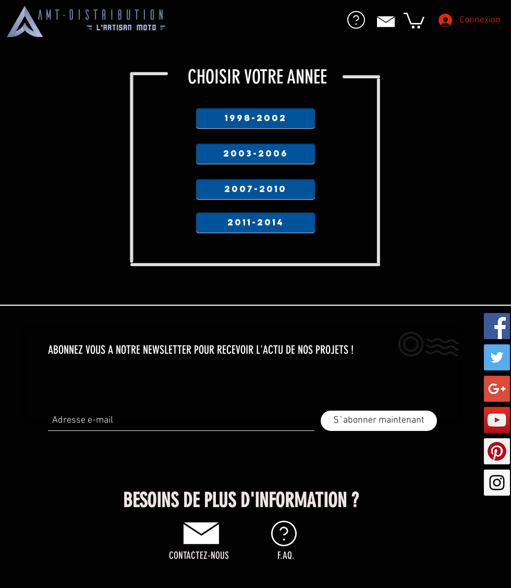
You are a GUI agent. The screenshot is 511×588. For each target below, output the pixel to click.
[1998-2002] (255, 118)
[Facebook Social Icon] (497, 326)
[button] (414, 20)
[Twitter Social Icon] (497, 357)
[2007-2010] (255, 189)
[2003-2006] (255, 153)
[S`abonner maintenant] (379, 421)
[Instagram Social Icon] (497, 483)
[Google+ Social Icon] (497, 389)
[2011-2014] (255, 222)
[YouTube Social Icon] (497, 420)
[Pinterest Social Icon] (497, 451)
